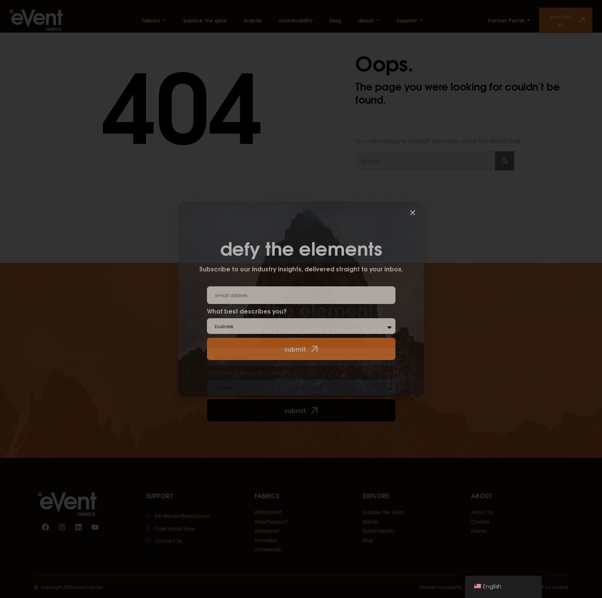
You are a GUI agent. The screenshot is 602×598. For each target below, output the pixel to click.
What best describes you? (247, 373)
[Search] (504, 160)
